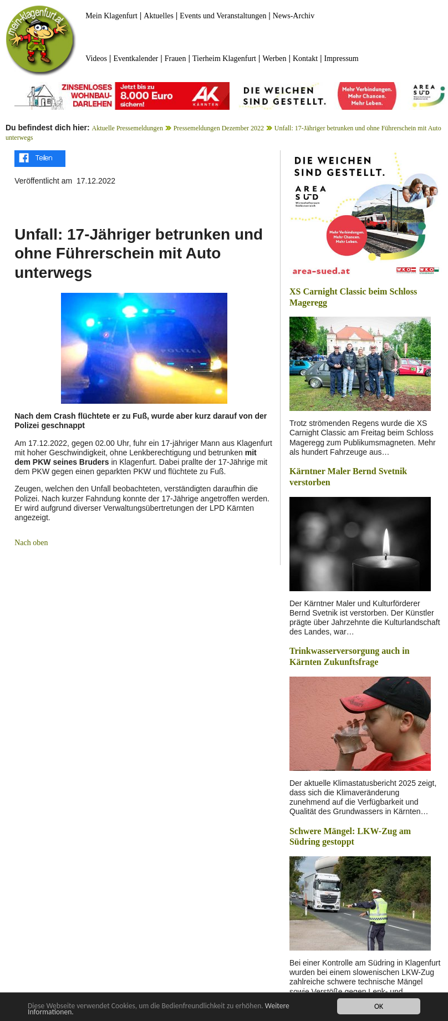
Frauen (175, 58)
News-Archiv (293, 16)
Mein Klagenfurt (111, 16)
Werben (274, 58)
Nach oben (31, 543)
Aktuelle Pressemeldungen (127, 128)
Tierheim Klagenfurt (224, 58)
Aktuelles (159, 16)
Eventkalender (135, 58)
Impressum (341, 58)
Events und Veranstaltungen (223, 16)
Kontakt (305, 58)
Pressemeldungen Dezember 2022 (219, 128)
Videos (96, 58)
